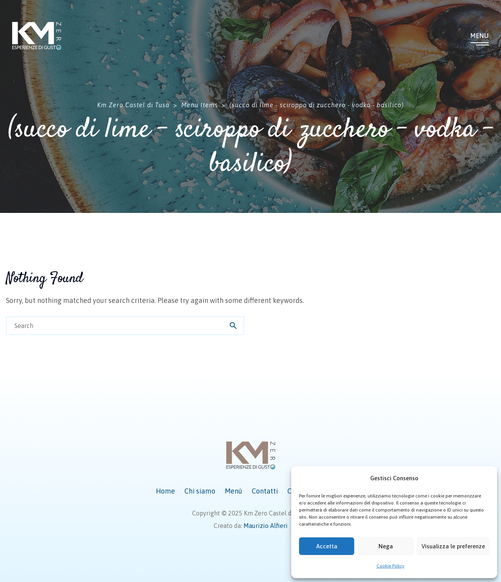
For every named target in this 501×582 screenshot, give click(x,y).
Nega (385, 546)
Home (165, 491)
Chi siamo (199, 491)
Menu (479, 35)
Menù (233, 491)
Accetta (326, 546)
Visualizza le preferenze (453, 546)
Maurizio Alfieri (265, 525)
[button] (485, 478)
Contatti (265, 491)
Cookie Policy (390, 566)
